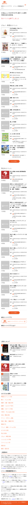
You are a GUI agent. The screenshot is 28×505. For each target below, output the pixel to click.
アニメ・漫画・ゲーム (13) (8, 427)
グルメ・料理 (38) (6, 436)
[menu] (25, 4)
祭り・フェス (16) (6, 400)
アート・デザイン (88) (7, 418)
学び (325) (4, 433)
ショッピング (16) (6, 439)
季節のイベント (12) (6, 396)
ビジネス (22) (4, 430)
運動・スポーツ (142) (7, 409)
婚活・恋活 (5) (5, 448)
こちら (3, 468)
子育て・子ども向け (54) (7, 412)
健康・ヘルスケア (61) (7, 406)
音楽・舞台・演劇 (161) (7, 421)
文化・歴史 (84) (5, 415)
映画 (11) (3, 424)
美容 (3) (3, 445)
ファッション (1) (5, 442)
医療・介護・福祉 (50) (7, 403)
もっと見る (14, 161)
